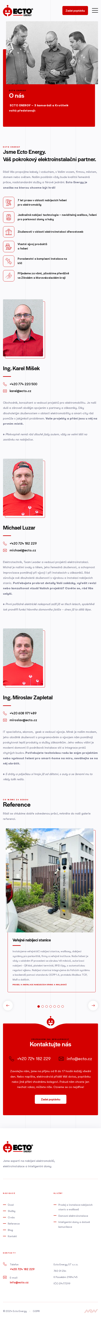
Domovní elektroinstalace (73, 1215)
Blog (10, 1230)
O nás (11, 1217)
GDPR (36, 1311)
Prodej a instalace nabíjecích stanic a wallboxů (40, 984)
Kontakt (12, 1236)
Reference (14, 1223)
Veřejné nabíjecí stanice (32, 940)
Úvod (11, 1204)
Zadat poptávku (75, 10)
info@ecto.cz (19, 1282)
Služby (11, 1210)
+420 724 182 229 (22, 1269)
